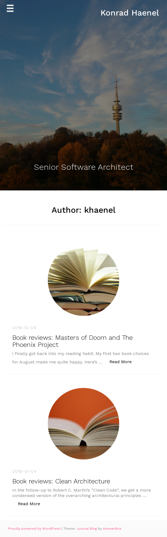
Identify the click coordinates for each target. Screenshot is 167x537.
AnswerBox (112, 528)
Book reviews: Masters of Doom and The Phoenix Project (72, 341)
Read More (123, 361)
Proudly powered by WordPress (35, 528)
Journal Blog (87, 528)
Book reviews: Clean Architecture (61, 481)
